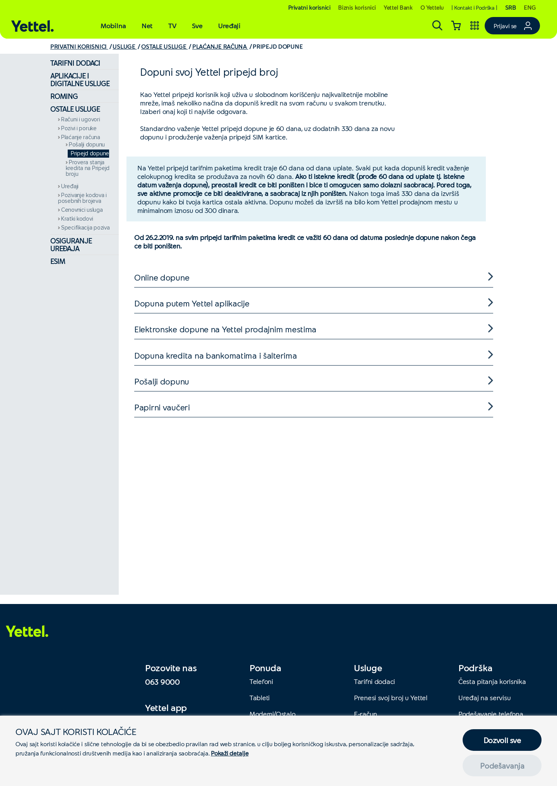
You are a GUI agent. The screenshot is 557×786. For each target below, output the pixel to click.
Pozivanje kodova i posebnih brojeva (82, 198)
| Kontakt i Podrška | (474, 7)
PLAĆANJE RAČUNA (220, 46)
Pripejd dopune (90, 154)
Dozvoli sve (502, 740)
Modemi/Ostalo (272, 713)
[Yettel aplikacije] (474, 25)
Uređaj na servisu (484, 697)
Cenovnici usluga (82, 210)
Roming (64, 96)
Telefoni (261, 681)
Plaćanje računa (80, 137)
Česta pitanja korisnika (492, 681)
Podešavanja (502, 765)
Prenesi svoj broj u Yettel (390, 697)
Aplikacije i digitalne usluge (79, 79)
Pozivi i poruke (79, 128)
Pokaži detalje (229, 753)
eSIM (57, 261)
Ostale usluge (75, 108)
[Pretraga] (437, 25)
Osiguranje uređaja (71, 244)
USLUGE (125, 46)
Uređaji (229, 25)
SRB (510, 7)
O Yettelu (432, 7)
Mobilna (113, 25)
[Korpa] (456, 25)
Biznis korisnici (357, 7)
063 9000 (162, 681)
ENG (530, 7)
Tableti (259, 697)
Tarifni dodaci (75, 62)
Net (147, 25)
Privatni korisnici (309, 7)
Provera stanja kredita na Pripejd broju (87, 168)
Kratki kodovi (77, 219)
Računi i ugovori (80, 119)
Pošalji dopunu (87, 145)
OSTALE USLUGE (164, 46)
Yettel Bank (398, 7)
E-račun (365, 713)
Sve (197, 25)
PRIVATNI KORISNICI (79, 46)
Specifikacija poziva (85, 228)
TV (172, 25)
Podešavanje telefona (490, 713)
